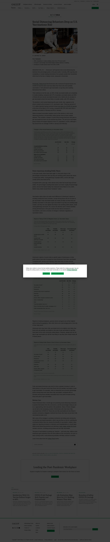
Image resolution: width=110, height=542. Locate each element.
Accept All (46, 273)
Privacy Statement (72, 269)
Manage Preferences (57, 273)
